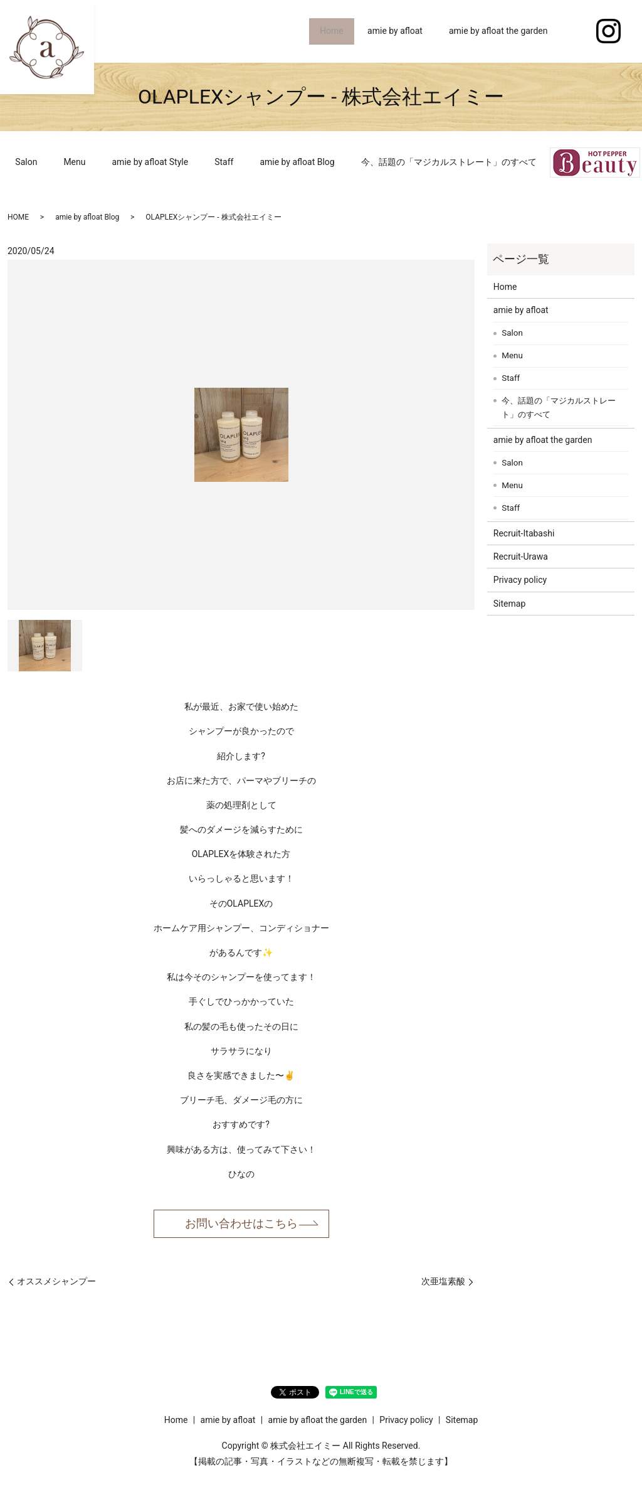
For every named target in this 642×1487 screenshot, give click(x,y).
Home (329, 31)
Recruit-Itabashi (524, 533)
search (574, 31)
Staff (223, 162)
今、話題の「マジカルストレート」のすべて (449, 162)
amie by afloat (395, 31)
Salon (26, 162)
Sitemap (509, 604)
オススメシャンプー (56, 1281)
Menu (74, 162)
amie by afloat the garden (498, 31)
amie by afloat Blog (297, 162)
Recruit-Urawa (520, 557)
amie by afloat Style (150, 162)
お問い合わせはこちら (241, 1223)
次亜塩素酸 (443, 1281)
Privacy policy (520, 580)
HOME (18, 217)
